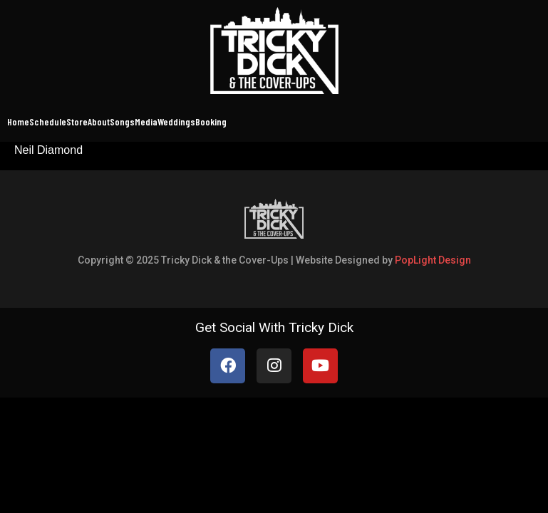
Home (18, 121)
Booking (211, 121)
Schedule (47, 121)
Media (146, 121)
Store (77, 121)
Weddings (176, 121)
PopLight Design (433, 260)
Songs (122, 121)
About (99, 121)
